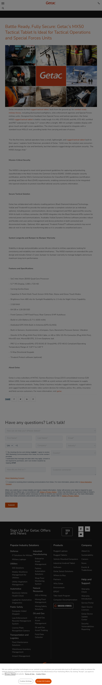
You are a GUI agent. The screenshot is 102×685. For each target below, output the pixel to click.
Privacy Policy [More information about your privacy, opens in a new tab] (10, 680)
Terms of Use (30, 680)
